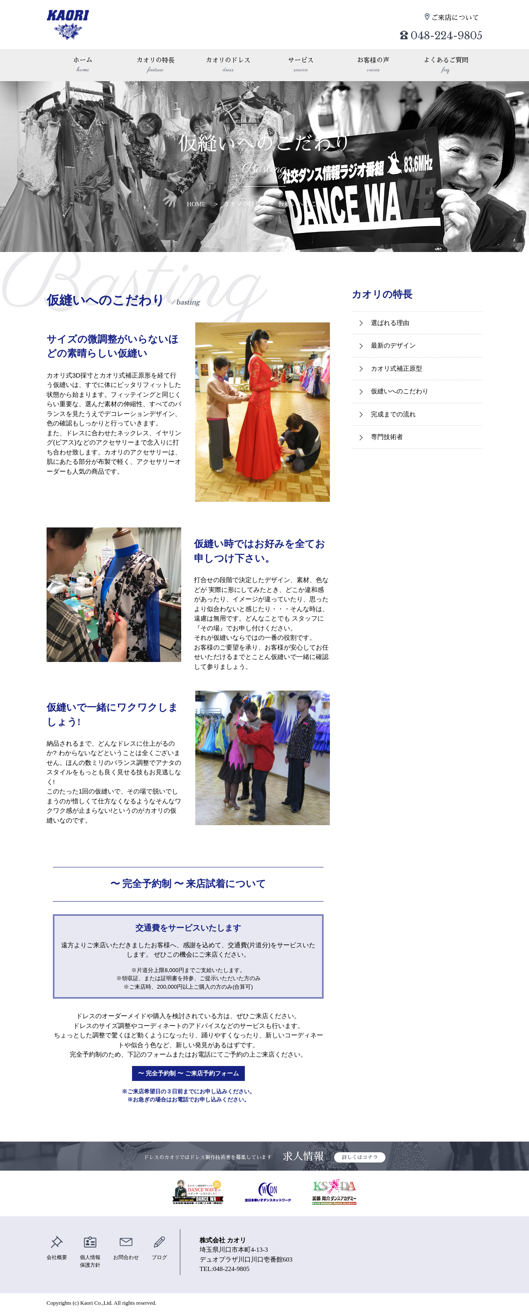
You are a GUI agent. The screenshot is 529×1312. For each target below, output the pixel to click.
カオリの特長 (155, 66)
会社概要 (58, 1248)
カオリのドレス (228, 66)
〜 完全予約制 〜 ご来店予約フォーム (188, 1073)
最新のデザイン (393, 345)
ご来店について (457, 17)
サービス (300, 66)
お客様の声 (373, 66)
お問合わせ (130, 1248)
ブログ (165, 1248)
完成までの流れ (393, 414)
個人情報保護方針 (93, 1252)
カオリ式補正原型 (396, 368)
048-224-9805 (430, 32)
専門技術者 (387, 436)
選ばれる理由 (390, 322)
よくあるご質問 (446, 66)
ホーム (83, 66)
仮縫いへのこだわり (307, 204)
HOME (196, 204)
